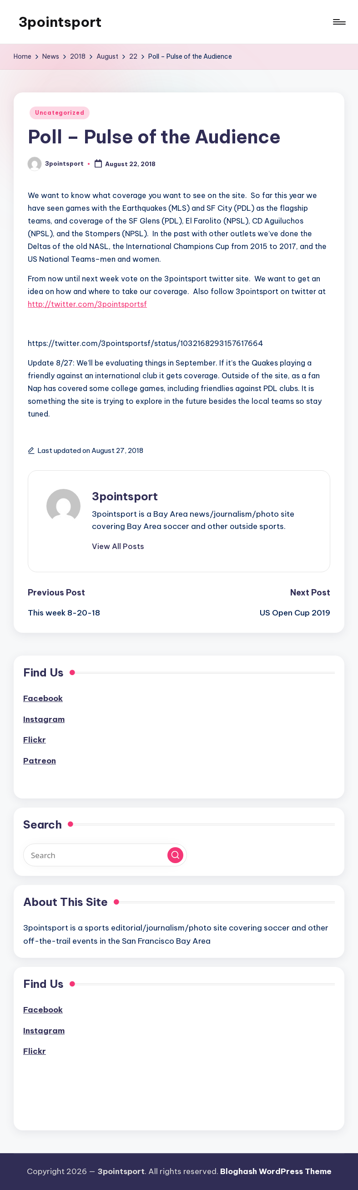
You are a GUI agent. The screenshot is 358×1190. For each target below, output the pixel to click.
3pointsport (59, 22)
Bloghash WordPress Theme (276, 1171)
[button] (118, 546)
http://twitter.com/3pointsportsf (87, 304)
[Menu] (338, 22)
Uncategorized (59, 112)
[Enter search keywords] (105, 855)
